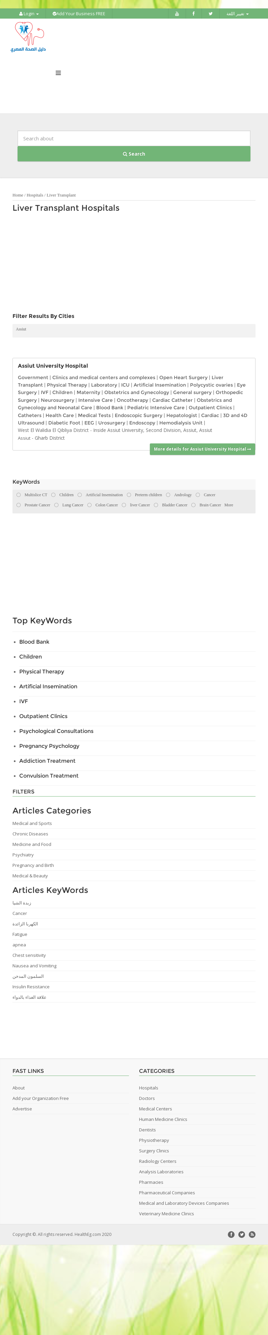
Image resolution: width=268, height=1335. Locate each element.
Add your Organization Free (40, 1098)
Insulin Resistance (31, 987)
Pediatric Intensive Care (156, 408)
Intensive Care (95, 400)
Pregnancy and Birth (33, 865)
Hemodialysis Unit (181, 423)
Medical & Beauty (30, 876)
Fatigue (19, 934)
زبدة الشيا (21, 903)
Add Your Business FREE (79, 13)
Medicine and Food (31, 844)
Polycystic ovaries (211, 385)
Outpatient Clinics (210, 408)
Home (17, 195)
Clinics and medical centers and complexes (103, 377)
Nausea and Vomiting (34, 966)
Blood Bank (109, 408)
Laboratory (104, 385)
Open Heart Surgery (183, 377)
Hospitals (35, 195)
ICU (125, 385)
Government (33, 377)
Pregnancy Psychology (49, 746)
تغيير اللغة (237, 13)
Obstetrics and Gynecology (136, 392)
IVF (44, 392)
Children (62, 392)
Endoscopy (142, 423)
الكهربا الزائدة (25, 924)
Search (134, 154)
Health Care (60, 415)
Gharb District (50, 438)
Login (29, 13)
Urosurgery (111, 423)
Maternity (88, 392)
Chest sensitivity (29, 955)
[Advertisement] (115, 264)
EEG (89, 423)
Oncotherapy (132, 400)
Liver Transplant (61, 195)
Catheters (30, 415)
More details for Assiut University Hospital (202, 449)
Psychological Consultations (56, 731)
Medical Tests (94, 415)
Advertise (22, 1109)
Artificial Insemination (160, 385)
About (18, 1088)
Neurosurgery (57, 400)
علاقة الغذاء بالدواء (29, 997)
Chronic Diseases (30, 834)
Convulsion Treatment (49, 776)
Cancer (19, 913)
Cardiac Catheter (172, 400)
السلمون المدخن (28, 976)
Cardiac (210, 415)
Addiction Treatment (47, 761)
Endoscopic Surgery (138, 415)
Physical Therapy (67, 385)
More (228, 505)
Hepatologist (181, 415)
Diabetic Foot (64, 423)
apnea (19, 945)
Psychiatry (23, 855)
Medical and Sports (32, 823)
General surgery (192, 392)
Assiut (21, 329)
